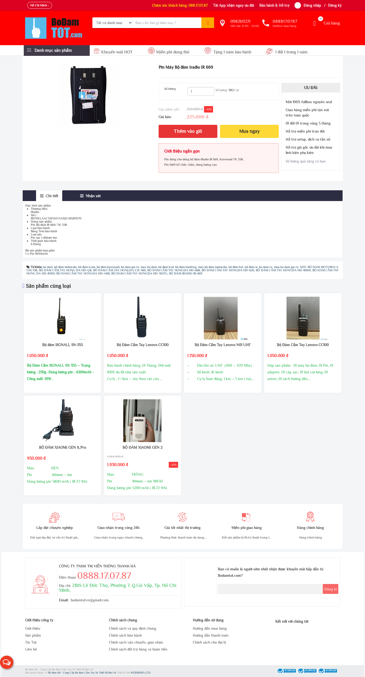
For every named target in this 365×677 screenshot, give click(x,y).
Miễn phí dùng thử (168, 52)
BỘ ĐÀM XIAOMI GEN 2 (142, 447)
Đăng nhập (312, 5)
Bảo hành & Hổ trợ (274, 5)
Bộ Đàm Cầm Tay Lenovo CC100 (142, 345)
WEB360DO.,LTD (140, 672)
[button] (6, 662)
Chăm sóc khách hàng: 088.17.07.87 (180, 5)
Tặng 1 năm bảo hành (228, 52)
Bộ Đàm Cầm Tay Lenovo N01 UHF (222, 345)
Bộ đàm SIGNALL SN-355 (62, 345)
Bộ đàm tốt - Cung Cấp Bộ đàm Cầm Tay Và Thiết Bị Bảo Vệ (82, 672)
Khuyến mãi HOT (114, 52)
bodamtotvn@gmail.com (90, 600)
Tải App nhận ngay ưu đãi (233, 5)
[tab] (49, 195)
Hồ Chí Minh (38, 5)
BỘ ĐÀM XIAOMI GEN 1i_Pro (62, 447)
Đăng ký (335, 5)
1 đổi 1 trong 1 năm (287, 52)
